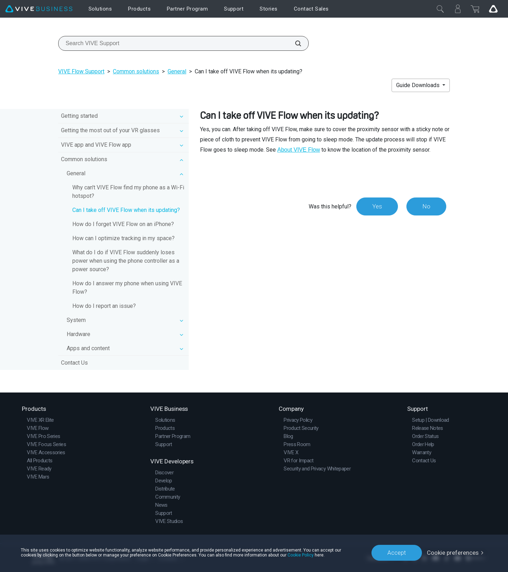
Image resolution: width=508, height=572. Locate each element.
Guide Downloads (418, 85)
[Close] (440, 9)
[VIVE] (38, 9)
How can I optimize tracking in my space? (123, 238)
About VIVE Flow (298, 150)
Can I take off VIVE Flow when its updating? (126, 210)
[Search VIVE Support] (294, 43)
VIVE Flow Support (81, 71)
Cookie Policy (301, 555)
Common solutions (136, 71)
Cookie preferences (453, 552)
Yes (377, 206)
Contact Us (74, 362)
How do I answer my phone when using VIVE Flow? (127, 287)
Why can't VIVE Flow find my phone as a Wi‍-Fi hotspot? (128, 191)
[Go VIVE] (493, 9)
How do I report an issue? (104, 306)
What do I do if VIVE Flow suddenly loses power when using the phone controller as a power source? (125, 261)
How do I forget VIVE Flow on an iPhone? (123, 224)
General (177, 71)
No (426, 206)
